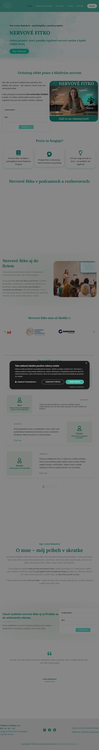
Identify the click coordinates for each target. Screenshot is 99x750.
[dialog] (49, 375)
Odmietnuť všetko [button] (53, 382)
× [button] (86, 363)
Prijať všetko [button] (74, 382)
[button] (25, 382)
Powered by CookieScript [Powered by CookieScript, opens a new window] (76, 387)
